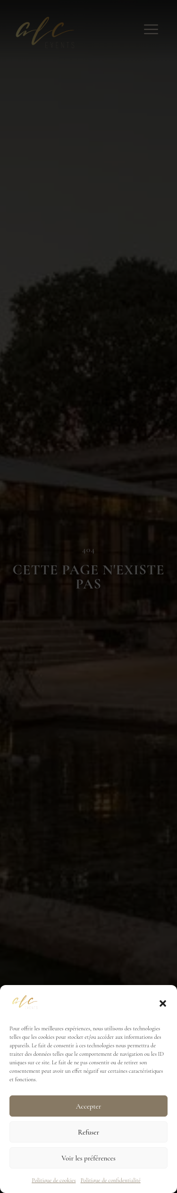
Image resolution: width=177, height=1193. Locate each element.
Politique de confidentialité (110, 1180)
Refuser (88, 1132)
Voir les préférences (88, 1158)
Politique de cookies (54, 1180)
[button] (163, 1003)
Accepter (88, 1106)
